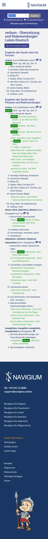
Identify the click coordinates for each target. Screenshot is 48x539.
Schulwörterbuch (35, 20)
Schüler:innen (11, 446)
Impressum (9, 467)
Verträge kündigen (13, 476)
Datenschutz (10, 472)
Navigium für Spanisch (15, 416)
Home (7, 480)
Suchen (35, 15)
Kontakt (8, 463)
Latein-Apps (10, 450)
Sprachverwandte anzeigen (16, 46)
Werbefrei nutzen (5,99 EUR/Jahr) (23, 23)
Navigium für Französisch (16, 408)
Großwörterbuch (14, 20)
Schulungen (10, 442)
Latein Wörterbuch (13, 437)
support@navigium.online (18, 391)
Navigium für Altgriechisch (17, 425)
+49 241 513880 (17, 387)
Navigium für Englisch (15, 403)
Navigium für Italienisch (16, 421)
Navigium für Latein (14, 412)
